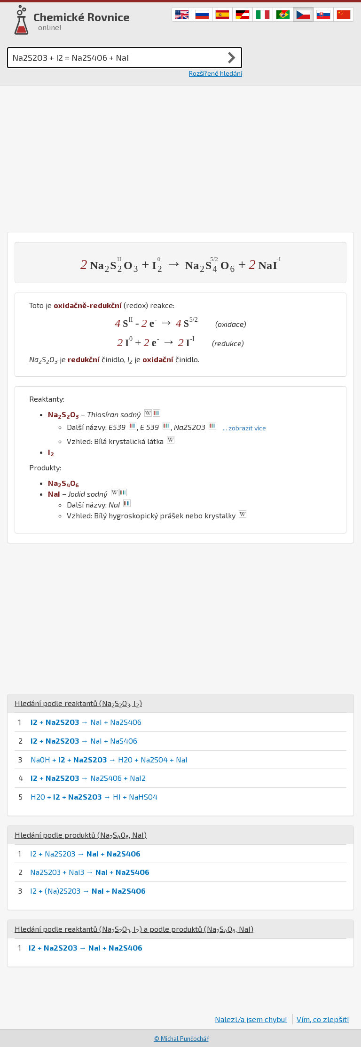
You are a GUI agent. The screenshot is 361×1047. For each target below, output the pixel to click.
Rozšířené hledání (215, 73)
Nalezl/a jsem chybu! (251, 1019)
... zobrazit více (244, 428)
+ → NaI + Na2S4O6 (86, 721)
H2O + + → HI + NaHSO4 (94, 796)
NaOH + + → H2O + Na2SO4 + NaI (109, 759)
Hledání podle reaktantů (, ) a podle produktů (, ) (134, 928)
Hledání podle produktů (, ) (81, 834)
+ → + (85, 947)
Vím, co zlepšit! (323, 1019)
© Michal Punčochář (181, 1038)
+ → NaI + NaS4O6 (84, 740)
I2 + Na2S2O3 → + (85, 853)
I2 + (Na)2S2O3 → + (88, 890)
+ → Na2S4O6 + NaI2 (88, 777)
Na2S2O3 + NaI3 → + (89, 871)
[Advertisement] (180, 156)
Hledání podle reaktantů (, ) (78, 702)
